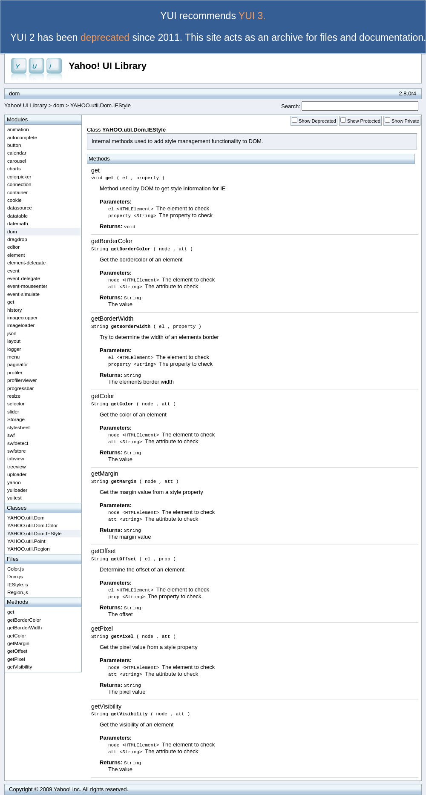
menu (13, 356)
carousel (16, 161)
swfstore (16, 450)
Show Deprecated (317, 120)
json (11, 333)
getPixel (102, 628)
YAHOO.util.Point (26, 541)
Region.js (17, 592)
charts (14, 168)
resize (13, 396)
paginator (17, 364)
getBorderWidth (112, 318)
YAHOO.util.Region (28, 548)
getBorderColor (111, 241)
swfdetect (17, 443)
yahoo (14, 482)
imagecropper (22, 317)
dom (58, 105)
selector (16, 403)
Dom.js (15, 576)
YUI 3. (252, 15)
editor (13, 247)
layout (13, 341)
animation (18, 129)
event (13, 270)
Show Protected (363, 120)
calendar (16, 152)
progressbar (20, 388)
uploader (17, 474)
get (95, 170)
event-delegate (23, 278)
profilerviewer (22, 380)
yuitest (14, 497)
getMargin (104, 473)
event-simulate (23, 294)
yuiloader (17, 490)
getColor (102, 396)
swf (11, 435)
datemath (17, 223)
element (16, 255)
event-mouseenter (27, 286)
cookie (14, 200)
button (14, 145)
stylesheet (18, 427)
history (14, 310)
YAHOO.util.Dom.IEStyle (34, 533)
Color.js (15, 568)
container (17, 192)
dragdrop (17, 239)
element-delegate (26, 262)
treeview (16, 466)
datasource (19, 207)
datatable (17, 215)
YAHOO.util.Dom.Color (32, 525)
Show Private (405, 120)
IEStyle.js (17, 584)
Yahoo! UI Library (108, 65)
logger (14, 349)
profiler (15, 372)
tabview (15, 458)
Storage (16, 419)
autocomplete (22, 137)
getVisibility (106, 706)
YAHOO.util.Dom (25, 517)
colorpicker (19, 176)
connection (19, 184)
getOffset (103, 551)
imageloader (21, 325)
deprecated (105, 37)
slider (13, 411)
